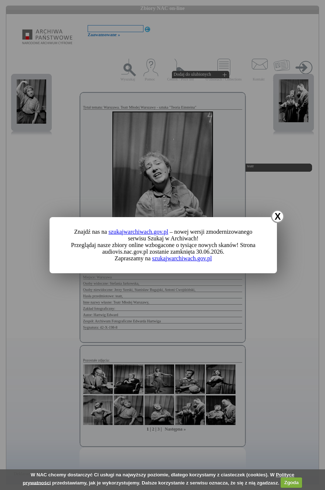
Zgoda (291, 482)
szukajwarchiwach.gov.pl (138, 232)
